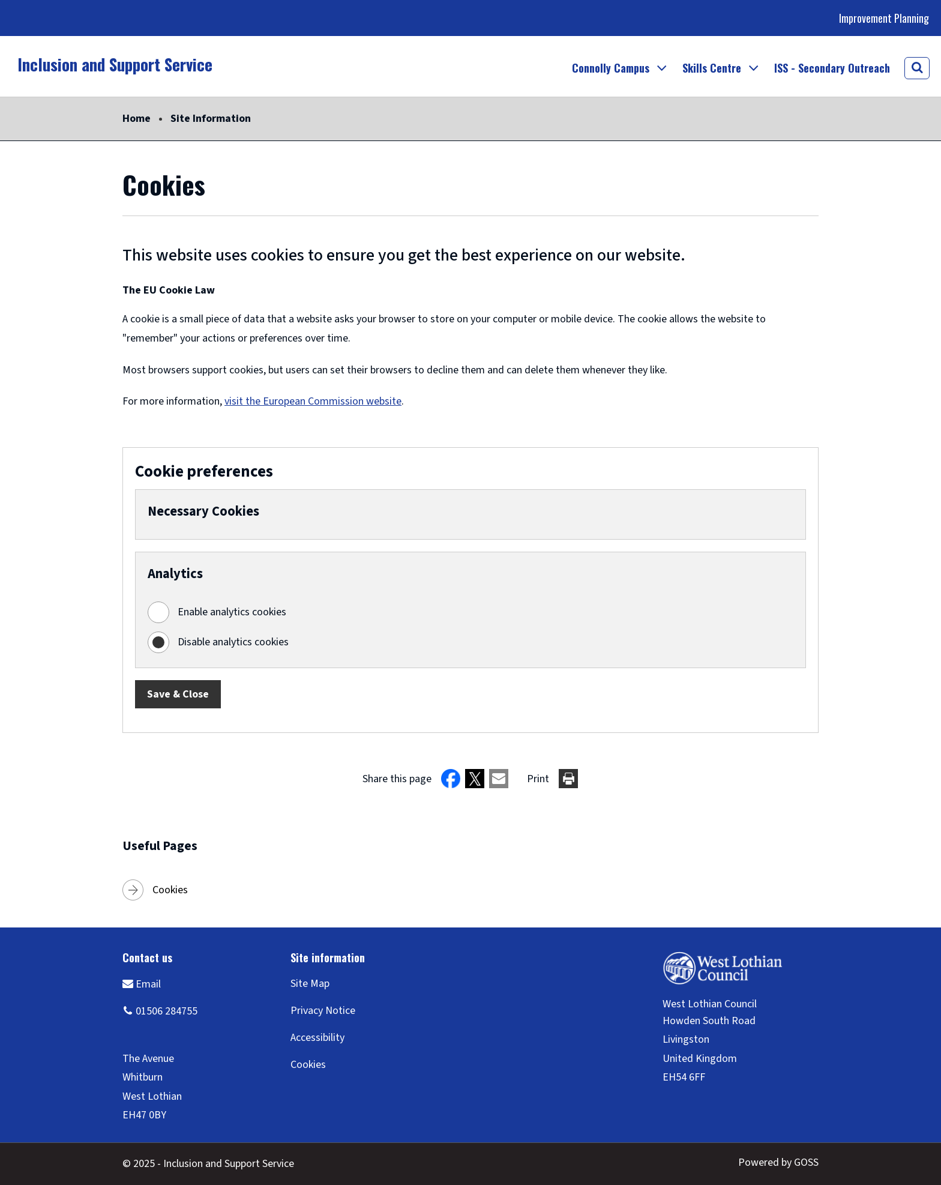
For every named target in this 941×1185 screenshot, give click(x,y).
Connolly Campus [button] (610, 68)
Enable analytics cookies (232, 612)
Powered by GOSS (778, 1162)
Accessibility (317, 1037)
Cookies (170, 889)
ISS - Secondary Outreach (832, 68)
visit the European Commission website (312, 401)
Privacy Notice (322, 1010)
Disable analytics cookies (233, 642)
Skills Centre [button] (711, 68)
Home (136, 118)
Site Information (210, 118)
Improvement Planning (884, 18)
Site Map (309, 983)
